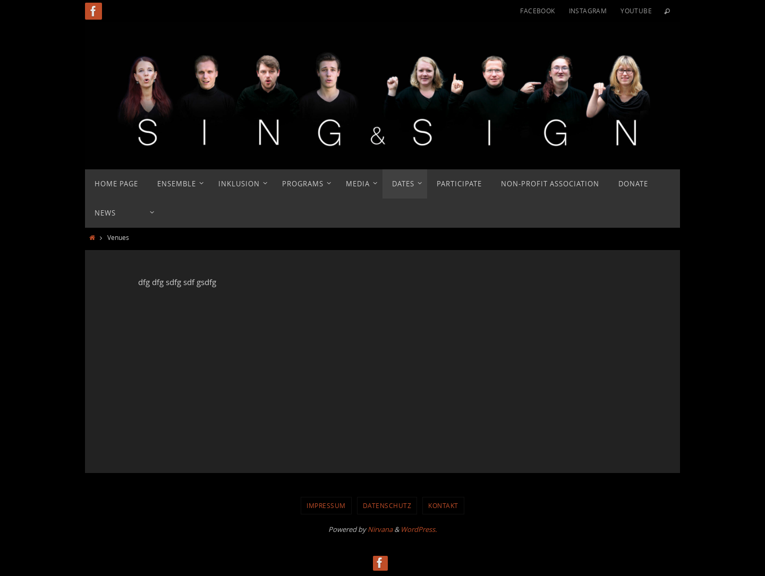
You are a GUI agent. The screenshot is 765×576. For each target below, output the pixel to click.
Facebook (537, 10)
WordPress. (419, 529)
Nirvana (380, 529)
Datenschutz (387, 505)
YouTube (636, 10)
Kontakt (443, 505)
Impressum (326, 505)
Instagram (588, 10)
